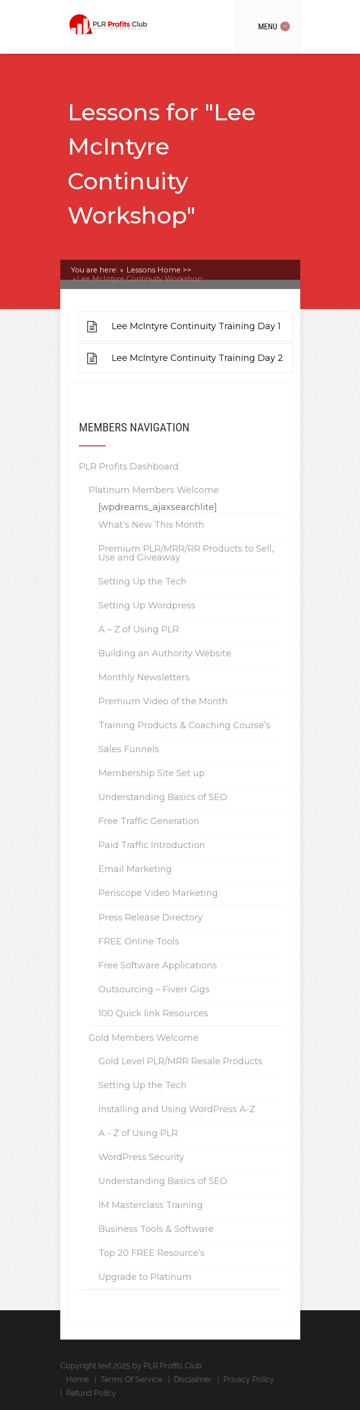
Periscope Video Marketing (158, 893)
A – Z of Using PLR (138, 629)
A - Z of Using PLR (138, 1133)
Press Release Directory (150, 917)
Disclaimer (193, 1379)
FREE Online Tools (138, 941)
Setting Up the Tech (142, 581)
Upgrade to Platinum (145, 1277)
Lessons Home (158, 270)
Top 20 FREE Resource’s (151, 1253)
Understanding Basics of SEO (162, 797)
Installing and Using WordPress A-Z (176, 1109)
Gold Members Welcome (143, 1037)
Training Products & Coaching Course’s (184, 725)
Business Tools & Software (156, 1229)
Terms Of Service (131, 1379)
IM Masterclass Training (150, 1205)
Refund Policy (91, 1393)
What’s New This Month (151, 524)
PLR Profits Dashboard (129, 466)
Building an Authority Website (164, 653)
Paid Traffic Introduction (151, 845)
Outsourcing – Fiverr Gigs (154, 989)
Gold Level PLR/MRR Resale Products (180, 1061)
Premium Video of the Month (163, 701)
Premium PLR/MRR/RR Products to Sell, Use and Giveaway (186, 553)
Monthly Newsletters (144, 677)
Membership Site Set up (151, 773)
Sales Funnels (128, 749)
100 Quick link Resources (153, 1013)
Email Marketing (135, 869)
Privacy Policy (248, 1379)
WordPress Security (141, 1157)
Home (77, 1379)
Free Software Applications (157, 965)
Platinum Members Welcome (154, 490)
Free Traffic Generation (148, 821)
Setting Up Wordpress (146, 605)
